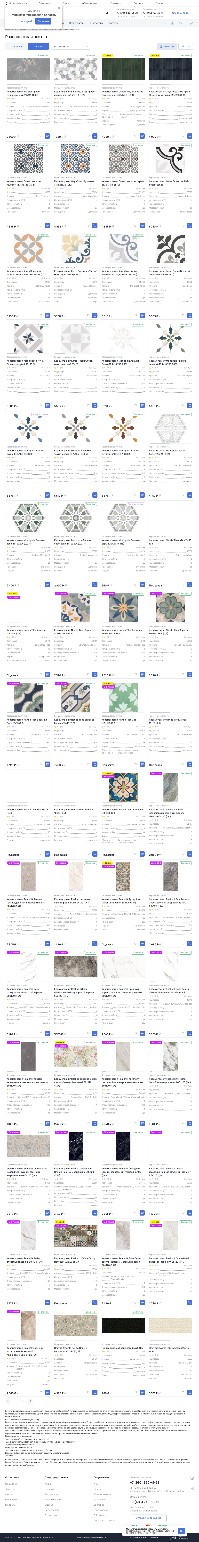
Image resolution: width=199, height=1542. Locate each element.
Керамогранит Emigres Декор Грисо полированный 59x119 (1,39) (74, 93)
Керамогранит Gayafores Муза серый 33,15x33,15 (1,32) (123, 183)
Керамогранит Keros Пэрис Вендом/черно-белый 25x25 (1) (169, 272)
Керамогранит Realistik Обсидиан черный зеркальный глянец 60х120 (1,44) (121, 1172)
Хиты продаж (52, 1509)
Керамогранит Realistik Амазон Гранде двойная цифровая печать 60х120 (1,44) (26, 903)
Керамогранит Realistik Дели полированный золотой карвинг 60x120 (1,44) (25, 992)
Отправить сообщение (148, 1517)
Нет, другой (25, 21)
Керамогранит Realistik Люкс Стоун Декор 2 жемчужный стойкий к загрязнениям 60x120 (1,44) (27, 1172)
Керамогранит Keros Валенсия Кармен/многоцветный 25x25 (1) (25, 272)
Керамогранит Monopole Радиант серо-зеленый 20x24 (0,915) (73, 542)
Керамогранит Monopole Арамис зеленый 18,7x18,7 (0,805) (167, 362)
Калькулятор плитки (104, 1520)
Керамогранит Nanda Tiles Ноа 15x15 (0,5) (27, 811)
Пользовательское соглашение (143, 1537)
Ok (181, 1530)
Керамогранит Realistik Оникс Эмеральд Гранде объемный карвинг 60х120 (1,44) (170, 1172)
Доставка (138, 3)
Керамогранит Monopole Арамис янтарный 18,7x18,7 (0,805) (120, 452)
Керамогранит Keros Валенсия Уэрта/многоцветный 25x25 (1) (75, 272)
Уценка (49, 1504)
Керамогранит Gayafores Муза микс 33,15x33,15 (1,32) (74, 183)
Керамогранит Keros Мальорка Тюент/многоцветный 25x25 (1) (119, 272)
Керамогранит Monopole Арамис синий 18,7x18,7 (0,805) (25, 452)
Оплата (66, 3)
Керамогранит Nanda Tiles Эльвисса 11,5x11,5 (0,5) (122, 811)
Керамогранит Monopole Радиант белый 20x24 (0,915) (168, 452)
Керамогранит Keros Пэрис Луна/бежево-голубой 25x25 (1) (26, 362)
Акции (48, 1483)
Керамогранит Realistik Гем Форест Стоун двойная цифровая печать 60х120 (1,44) (169, 903)
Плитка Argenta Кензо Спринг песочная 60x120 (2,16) (71, 1349)
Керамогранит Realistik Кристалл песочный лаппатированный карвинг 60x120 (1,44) (122, 1082)
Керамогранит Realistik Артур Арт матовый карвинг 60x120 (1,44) (121, 901)
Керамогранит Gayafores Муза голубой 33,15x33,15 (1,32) (24, 183)
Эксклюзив (51, 1515)
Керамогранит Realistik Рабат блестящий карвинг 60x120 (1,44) (25, 1260)
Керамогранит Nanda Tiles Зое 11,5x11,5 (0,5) (119, 721)
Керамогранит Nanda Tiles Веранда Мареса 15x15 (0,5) (74, 721)
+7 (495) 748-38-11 (153, 12)
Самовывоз (116, 3)
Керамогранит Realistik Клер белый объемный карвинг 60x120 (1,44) (169, 990)
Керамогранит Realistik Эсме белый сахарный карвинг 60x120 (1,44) (169, 1260)
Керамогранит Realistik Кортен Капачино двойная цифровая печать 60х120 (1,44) (27, 1082)
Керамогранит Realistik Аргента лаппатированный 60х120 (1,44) (72, 901)
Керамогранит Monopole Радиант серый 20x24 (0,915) (121, 542)
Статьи (9, 1494)
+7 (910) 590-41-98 (127, 12)
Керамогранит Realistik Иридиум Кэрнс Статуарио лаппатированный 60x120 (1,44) (122, 992)
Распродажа (51, 1494)
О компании (44, 3)
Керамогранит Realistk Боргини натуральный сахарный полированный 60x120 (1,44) (25, 1351)
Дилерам (10, 1489)
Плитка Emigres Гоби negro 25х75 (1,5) (123, 1347)
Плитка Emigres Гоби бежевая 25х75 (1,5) (169, 1349)
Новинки (49, 1489)
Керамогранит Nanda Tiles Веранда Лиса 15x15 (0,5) (27, 721)
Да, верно (43, 21)
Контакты (160, 3)
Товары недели (53, 1499)
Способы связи (180, 12)
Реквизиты (11, 1499)
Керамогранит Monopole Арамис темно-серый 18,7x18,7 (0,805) (72, 452)
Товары (38, 46)
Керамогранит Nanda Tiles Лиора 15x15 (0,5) (168, 721)
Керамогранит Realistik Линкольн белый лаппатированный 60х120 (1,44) (170, 1080)
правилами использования (138, 1532)
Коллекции (17, 46)
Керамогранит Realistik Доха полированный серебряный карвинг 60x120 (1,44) (74, 992)
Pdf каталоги (96, 22)
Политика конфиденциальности (91, 1537)
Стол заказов (76, 22)
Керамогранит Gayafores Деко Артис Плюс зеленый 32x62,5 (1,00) (122, 93)
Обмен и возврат (90, 3)
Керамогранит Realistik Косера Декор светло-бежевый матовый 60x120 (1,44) (75, 1082)
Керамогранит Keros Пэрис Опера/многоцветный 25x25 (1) (73, 362)
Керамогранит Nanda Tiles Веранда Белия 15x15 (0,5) (122, 631)
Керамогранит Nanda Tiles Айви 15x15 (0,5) (170, 542)
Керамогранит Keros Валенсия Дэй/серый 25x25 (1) (169, 183)
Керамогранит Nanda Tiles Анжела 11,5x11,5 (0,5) (26, 631)
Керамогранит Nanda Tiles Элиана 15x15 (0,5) (73, 811)
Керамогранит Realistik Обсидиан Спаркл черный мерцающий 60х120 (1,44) (74, 1172)
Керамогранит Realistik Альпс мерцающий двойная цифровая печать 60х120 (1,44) (166, 813)
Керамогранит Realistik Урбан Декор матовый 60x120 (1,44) (75, 1260)
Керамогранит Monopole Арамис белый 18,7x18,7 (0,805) (120, 362)
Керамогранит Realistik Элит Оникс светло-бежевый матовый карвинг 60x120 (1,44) (121, 1262)
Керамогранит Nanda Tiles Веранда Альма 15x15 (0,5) (74, 631)
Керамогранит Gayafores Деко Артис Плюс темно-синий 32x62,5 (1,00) (170, 93)
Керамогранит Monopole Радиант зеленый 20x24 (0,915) (26, 542)
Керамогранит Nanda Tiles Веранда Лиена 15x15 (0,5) (169, 631)
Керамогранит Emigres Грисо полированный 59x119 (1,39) (23, 93)
